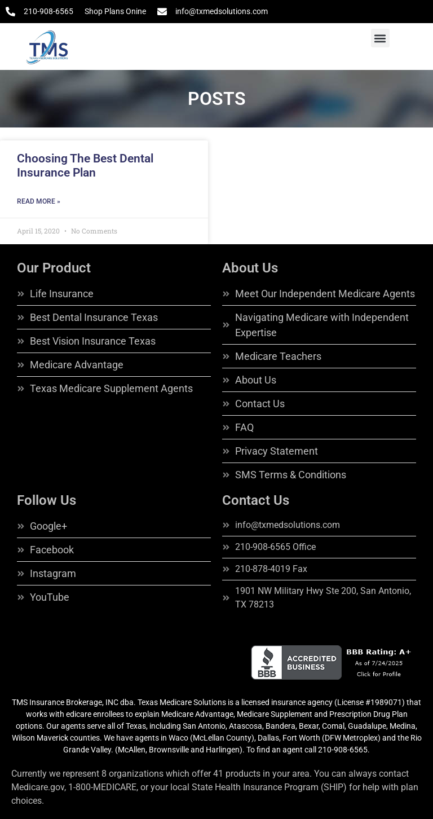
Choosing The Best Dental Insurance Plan (85, 165)
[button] (380, 38)
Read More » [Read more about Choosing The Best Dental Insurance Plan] (38, 201)
